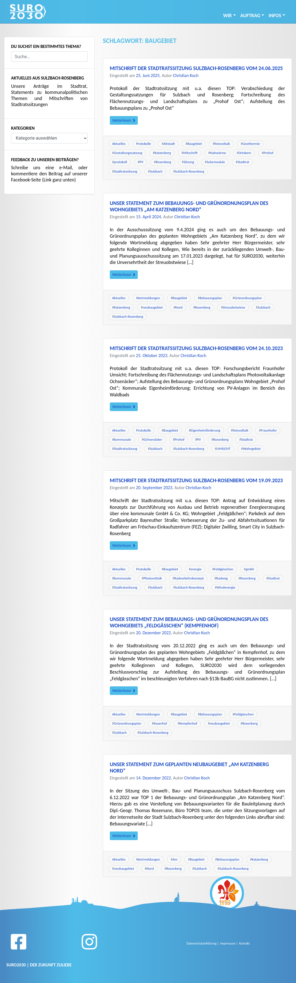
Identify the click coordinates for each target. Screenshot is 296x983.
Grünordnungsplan (248, 298)
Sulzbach (156, 171)
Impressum (227, 943)
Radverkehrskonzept (189, 578)
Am (174, 859)
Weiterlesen (124, 120)
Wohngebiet (252, 448)
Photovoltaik (153, 578)
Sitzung (189, 162)
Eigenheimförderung (205, 430)
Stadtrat (243, 162)
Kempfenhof (188, 723)
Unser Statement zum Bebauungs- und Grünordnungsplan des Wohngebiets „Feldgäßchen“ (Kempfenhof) (189, 622)
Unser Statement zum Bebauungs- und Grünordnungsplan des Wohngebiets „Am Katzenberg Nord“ (189, 206)
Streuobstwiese (234, 307)
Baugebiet (194, 144)
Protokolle (143, 144)
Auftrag (250, 15)
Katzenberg (163, 153)
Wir (227, 15)
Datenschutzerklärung (202, 943)
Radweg (222, 578)
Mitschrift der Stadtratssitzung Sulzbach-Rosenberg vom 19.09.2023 (196, 480)
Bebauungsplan (210, 298)
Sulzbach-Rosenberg (189, 171)
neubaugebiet (153, 307)
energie (196, 569)
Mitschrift (190, 153)
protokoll (120, 162)
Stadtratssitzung (125, 171)
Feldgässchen (223, 569)
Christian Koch (186, 75)
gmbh (250, 569)
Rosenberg (163, 162)
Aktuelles (118, 144)
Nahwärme (218, 153)
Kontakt (244, 943)
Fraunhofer (269, 430)
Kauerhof (160, 723)
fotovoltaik (222, 144)
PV (141, 162)
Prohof (268, 153)
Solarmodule (216, 162)
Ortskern (244, 153)
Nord (178, 307)
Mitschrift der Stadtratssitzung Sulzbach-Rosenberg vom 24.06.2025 (196, 68)
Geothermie (251, 144)
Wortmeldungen (148, 298)
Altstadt (169, 144)
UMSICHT (223, 448)
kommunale (122, 439)
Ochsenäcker (153, 439)
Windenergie (226, 587)
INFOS (275, 15)
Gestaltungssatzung (128, 153)
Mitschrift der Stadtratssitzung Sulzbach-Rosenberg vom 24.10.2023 (196, 348)
